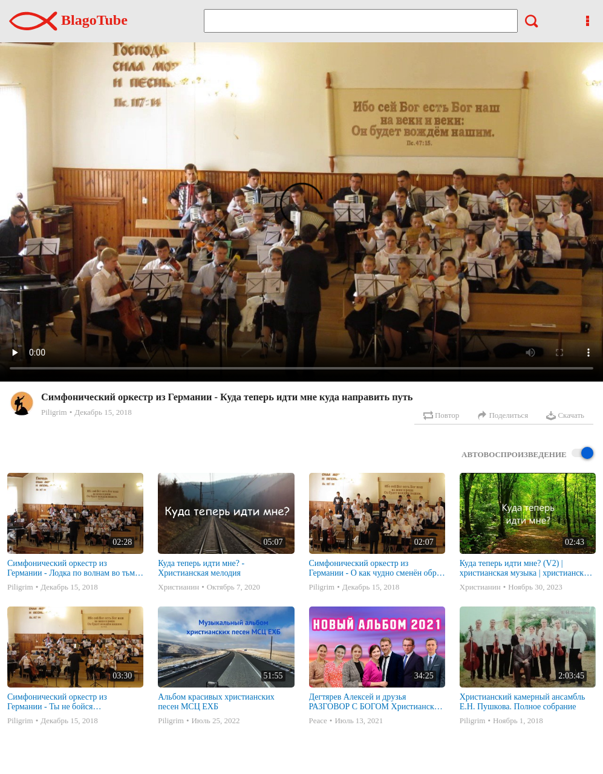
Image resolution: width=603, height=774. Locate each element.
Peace (318, 720)
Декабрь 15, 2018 (102, 412)
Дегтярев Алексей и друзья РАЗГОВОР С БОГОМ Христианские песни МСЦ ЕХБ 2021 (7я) (376, 702)
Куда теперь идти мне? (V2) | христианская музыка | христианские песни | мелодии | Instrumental (526, 568)
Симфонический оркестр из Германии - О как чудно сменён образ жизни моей (376, 568)
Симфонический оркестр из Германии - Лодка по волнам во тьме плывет (73, 568)
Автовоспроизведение (527, 454)
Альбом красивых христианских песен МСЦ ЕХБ (216, 701)
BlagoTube (68, 20)
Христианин (178, 586)
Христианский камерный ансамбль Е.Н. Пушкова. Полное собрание (522, 701)
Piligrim (54, 412)
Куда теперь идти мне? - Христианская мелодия (201, 568)
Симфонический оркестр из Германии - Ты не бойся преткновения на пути (57, 702)
